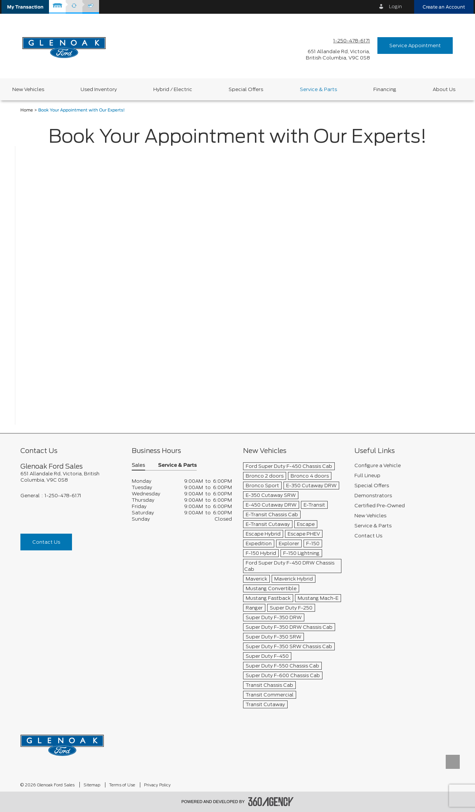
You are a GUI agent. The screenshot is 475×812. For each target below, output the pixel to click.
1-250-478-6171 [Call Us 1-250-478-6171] (351, 40)
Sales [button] (138, 465)
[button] (25, 7)
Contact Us (46, 542)
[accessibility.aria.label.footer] (271, 801)
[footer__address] (70, 476)
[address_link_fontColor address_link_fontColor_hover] (338, 54)
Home (26, 110)
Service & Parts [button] (177, 465)
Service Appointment (415, 45)
